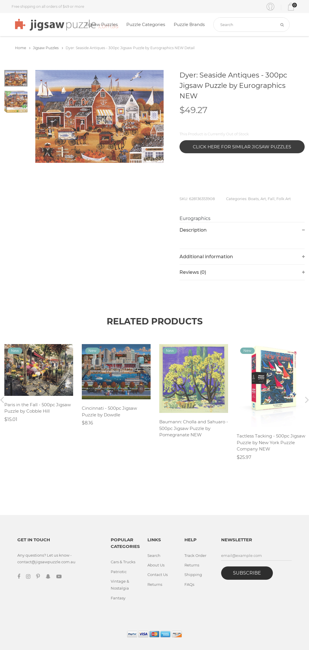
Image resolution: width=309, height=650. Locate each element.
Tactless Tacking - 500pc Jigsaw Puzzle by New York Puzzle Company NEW (271, 442)
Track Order (195, 555)
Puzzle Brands (189, 24)
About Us (155, 565)
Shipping (193, 574)
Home (22, 48)
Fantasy (118, 598)
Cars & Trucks (123, 561)
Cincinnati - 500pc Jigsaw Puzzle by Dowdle (109, 411)
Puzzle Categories (145, 24)
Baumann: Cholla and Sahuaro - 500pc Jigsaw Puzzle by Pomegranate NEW (193, 428)
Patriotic (119, 571)
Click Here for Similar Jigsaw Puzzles (242, 146)
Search (153, 555)
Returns (154, 584)
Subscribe (247, 573)
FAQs (189, 584)
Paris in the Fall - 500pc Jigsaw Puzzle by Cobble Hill (37, 408)
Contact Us (157, 574)
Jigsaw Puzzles (101, 24)
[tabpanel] (99, 116)
